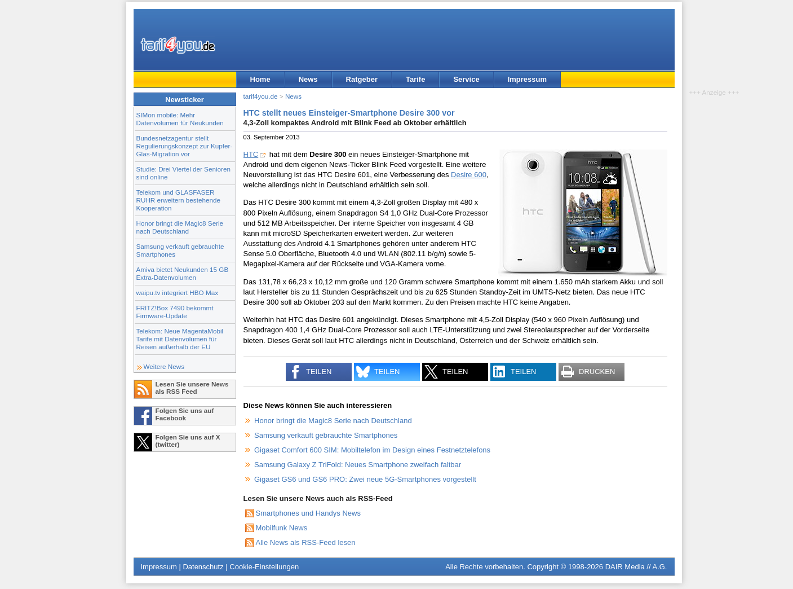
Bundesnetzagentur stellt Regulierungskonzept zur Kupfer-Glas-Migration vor (184, 145)
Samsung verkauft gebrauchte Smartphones (325, 435)
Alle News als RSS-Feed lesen (306, 542)
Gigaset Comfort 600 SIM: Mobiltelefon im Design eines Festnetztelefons (372, 450)
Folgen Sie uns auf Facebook (185, 414)
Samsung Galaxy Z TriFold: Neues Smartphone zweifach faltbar (357, 464)
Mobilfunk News (282, 528)
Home (260, 79)
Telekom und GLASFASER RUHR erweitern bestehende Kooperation (178, 200)
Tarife (415, 79)
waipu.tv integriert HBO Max (177, 292)
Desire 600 (468, 174)
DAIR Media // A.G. (636, 566)
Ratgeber (362, 79)
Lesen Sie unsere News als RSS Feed (192, 387)
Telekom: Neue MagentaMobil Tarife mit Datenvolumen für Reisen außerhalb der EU (180, 338)
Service (466, 79)
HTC (251, 154)
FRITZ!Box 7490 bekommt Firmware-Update (175, 311)
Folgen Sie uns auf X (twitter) (188, 440)
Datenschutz (203, 566)
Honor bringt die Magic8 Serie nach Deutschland (180, 227)
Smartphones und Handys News (308, 513)
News (308, 79)
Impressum (527, 79)
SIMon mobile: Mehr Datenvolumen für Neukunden (180, 118)
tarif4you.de (260, 96)
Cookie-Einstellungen (264, 566)
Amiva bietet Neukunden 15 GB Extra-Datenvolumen (182, 273)
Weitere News (164, 366)
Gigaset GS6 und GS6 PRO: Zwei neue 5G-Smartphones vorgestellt (365, 479)
